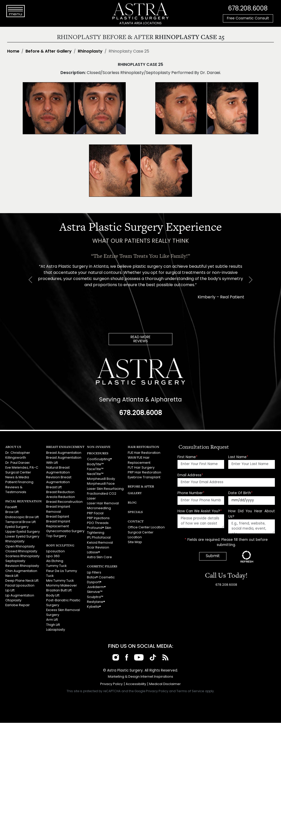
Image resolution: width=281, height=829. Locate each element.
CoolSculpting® (99, 459)
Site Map (135, 542)
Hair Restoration (143, 447)
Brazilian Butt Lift (59, 590)
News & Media (17, 477)
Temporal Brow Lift (20, 522)
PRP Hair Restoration (144, 472)
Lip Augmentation (19, 595)
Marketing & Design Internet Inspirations (140, 676)
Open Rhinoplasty (20, 546)
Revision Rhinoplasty (22, 566)
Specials (135, 512)
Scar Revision (98, 547)
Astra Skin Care (99, 557)
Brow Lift (12, 512)
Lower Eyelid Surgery (22, 536)
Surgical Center (18, 472)
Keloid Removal (100, 542)
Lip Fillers (94, 572)
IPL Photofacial (99, 537)
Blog (132, 502)
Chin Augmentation (21, 571)
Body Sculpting (60, 545)
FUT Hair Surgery (141, 467)
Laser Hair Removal (103, 503)
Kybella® (94, 606)
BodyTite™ (95, 464)
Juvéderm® (96, 587)
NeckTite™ (95, 474)
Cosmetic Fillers (102, 566)
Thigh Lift (53, 625)
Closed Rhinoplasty (21, 551)
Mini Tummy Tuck (60, 580)
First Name (187, 457)
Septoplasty (15, 561)
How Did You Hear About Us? (251, 514)
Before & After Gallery (48, 52)
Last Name (238, 457)
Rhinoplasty (90, 52)
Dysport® (94, 582)
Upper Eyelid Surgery (22, 531)
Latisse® (93, 552)
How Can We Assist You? (199, 511)
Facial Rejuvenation (23, 501)
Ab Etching (54, 561)
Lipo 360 (53, 556)
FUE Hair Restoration (144, 453)
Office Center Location (146, 527)
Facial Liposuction (19, 585)
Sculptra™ (95, 597)
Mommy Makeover (61, 585)
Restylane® (96, 602)
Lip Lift (10, 590)
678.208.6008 (248, 9)
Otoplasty (13, 600)
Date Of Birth (240, 493)
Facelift (11, 507)
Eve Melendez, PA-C (21, 467)
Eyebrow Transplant (144, 477)
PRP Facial (95, 513)
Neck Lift (11, 576)
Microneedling (99, 508)
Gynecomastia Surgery (65, 531)
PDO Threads (98, 523)
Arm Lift (52, 619)
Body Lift (52, 595)
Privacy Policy (111, 684)
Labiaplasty (55, 629)
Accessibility (136, 684)
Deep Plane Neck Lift (22, 580)
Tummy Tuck (56, 566)
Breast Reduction (60, 492)
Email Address (190, 475)
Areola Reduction (60, 497)
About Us (13, 447)
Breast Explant (57, 516)
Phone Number (191, 493)
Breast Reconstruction (64, 502)
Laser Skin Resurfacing (105, 489)
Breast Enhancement (65, 447)
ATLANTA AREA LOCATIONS (140, 23)
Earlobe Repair (17, 605)
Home (13, 52)
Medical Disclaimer (165, 684)
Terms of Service (190, 691)
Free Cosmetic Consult (248, 18)
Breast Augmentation (63, 453)
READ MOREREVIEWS (140, 339)
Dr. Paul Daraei (17, 463)
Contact (136, 521)
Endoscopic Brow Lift (22, 517)
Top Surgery (56, 536)
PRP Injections (98, 518)
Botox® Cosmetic (101, 577)
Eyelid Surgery (17, 527)
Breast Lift (54, 487)
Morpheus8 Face (101, 483)
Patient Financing (19, 482)
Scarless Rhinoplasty (22, 556)
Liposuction (55, 551)
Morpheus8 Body (101, 479)
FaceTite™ (95, 469)
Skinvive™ (95, 592)
